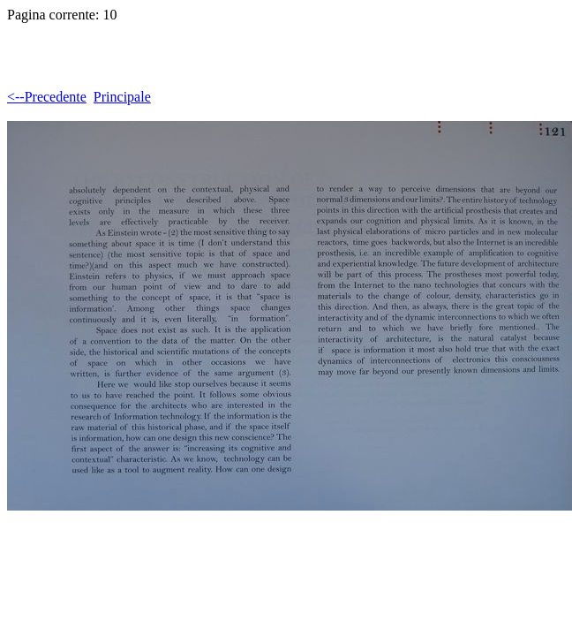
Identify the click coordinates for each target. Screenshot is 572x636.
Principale (122, 96)
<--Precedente (47, 96)
